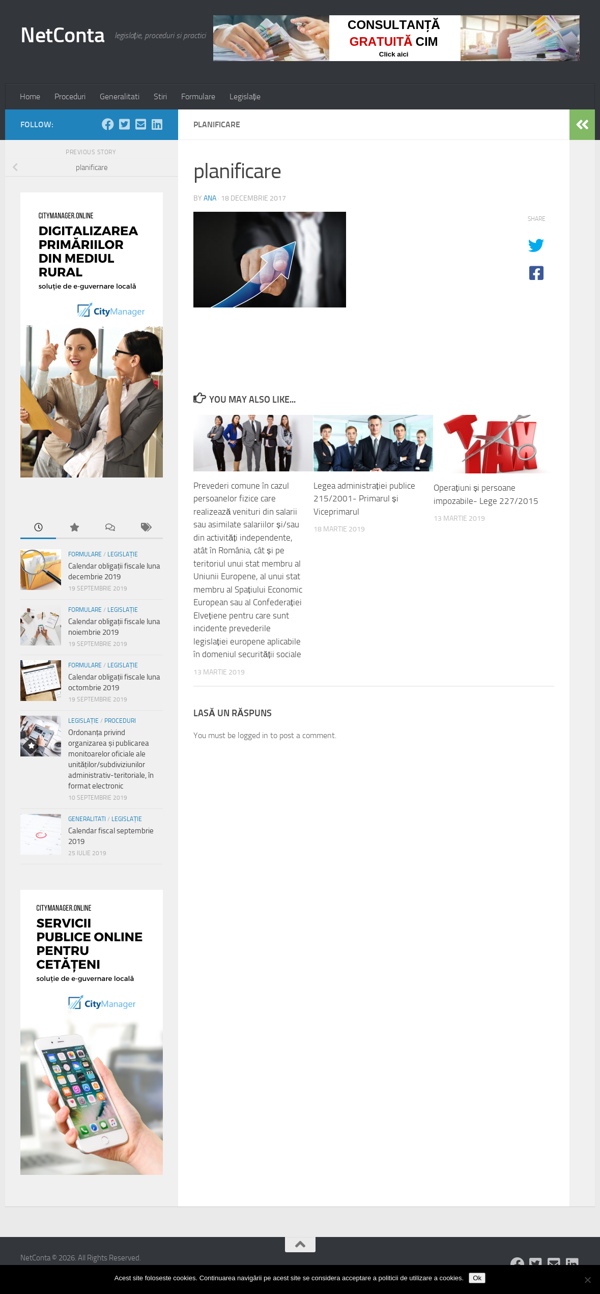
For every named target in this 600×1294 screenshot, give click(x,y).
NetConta (62, 35)
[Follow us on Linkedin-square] (157, 124)
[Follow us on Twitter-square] (124, 124)
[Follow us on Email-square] (140, 124)
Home (30, 96)
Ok (477, 1278)
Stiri (160, 96)
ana (210, 198)
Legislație (245, 96)
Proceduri (69, 96)
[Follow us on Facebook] (108, 124)
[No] (587, 1280)
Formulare (198, 96)
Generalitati (119, 96)
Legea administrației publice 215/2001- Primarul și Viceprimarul (364, 499)
